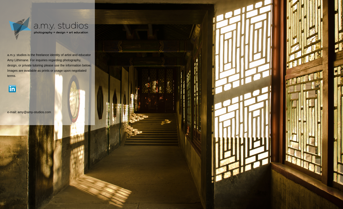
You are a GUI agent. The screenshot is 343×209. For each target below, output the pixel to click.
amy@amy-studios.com (34, 112)
